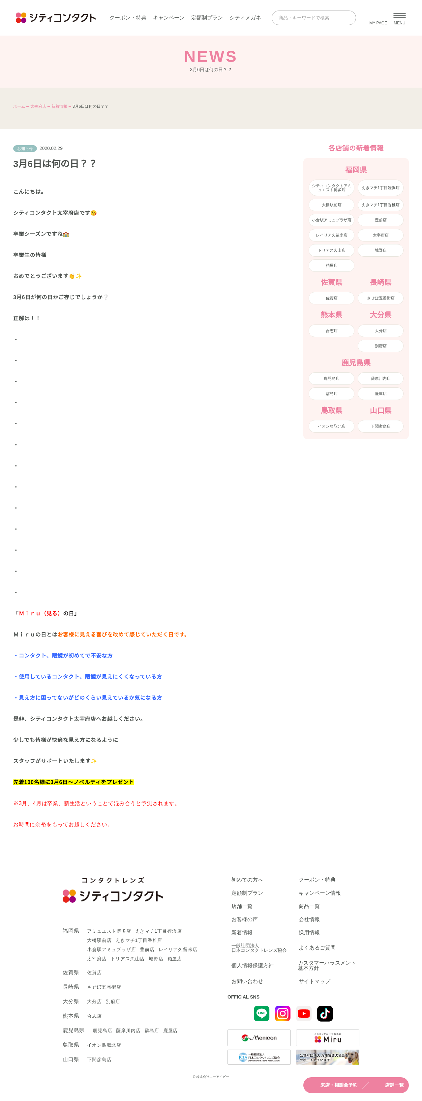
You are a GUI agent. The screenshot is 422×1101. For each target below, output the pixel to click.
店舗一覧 (388, 1085)
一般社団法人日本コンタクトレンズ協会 (259, 947)
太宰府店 (38, 106)
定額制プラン (207, 17)
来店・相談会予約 (333, 1085)
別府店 (381, 346)
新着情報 (59, 106)
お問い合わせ (247, 981)
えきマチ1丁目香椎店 (381, 205)
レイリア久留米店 (331, 235)
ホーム (19, 106)
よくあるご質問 (317, 947)
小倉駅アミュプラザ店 (331, 220)
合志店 (332, 330)
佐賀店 (332, 298)
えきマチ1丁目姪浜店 (381, 187)
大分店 (381, 330)
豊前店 (381, 220)
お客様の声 (244, 919)
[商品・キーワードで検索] (308, 18)
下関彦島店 (381, 426)
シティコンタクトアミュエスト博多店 (331, 188)
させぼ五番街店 (381, 298)
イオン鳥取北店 (332, 426)
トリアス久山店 (332, 250)
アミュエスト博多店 (109, 931)
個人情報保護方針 (252, 965)
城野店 (381, 250)
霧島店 (332, 393)
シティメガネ (245, 17)
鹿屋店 (381, 393)
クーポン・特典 (127, 17)
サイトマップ (314, 981)
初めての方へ (247, 880)
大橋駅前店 (332, 205)
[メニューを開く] (399, 18)
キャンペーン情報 (320, 893)
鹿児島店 (332, 378)
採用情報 (309, 932)
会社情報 (309, 919)
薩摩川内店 (381, 378)
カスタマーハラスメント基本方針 (327, 965)
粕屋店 (332, 265)
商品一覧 (309, 906)
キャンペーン (169, 17)
